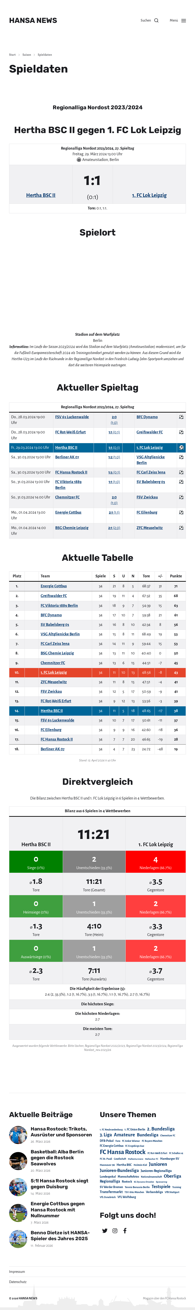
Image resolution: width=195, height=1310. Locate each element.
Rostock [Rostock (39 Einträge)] (127, 1181)
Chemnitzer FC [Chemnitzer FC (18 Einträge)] (167, 1135)
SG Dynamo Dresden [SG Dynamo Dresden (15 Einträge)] (144, 1182)
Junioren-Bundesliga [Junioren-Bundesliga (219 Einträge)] (119, 1170)
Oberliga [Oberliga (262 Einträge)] (172, 1176)
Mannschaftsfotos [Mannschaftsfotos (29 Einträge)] (128, 1176)
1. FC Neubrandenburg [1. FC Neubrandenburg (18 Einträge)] (111, 1129)
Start (12, 54)
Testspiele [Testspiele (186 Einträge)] (161, 1186)
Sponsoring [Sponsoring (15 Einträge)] (161, 1182)
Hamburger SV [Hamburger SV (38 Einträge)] (169, 1158)
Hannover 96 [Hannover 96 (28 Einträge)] (107, 1165)
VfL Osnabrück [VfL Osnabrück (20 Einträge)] (108, 1197)
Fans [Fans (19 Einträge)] (117, 1141)
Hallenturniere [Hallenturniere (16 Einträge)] (135, 1159)
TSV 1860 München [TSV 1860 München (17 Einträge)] (134, 1192)
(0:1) (114, 432)
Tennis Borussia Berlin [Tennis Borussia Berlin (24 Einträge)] (137, 1187)
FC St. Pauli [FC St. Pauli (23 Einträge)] (106, 1158)
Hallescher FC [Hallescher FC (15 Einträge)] (151, 1159)
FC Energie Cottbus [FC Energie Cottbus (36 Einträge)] (111, 1145)
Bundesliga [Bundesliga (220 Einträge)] (147, 1135)
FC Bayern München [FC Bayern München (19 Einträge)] (152, 1141)
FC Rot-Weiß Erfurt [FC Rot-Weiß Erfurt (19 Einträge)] (157, 1153)
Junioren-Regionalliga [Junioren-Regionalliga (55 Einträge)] (156, 1171)
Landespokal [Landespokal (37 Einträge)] (108, 1176)
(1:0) (114, 457)
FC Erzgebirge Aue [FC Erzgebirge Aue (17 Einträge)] (134, 1146)
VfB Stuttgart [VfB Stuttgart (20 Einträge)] (172, 1192)
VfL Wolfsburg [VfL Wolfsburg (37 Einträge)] (127, 1197)
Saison (26, 54)
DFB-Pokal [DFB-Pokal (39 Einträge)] (107, 1140)
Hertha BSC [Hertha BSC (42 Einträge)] (124, 1165)
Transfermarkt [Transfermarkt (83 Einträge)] (111, 1192)
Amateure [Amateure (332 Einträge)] (124, 1134)
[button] (149, 20)
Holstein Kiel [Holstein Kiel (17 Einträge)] (140, 1165)
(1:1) (114, 512)
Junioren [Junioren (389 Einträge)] (158, 1164)
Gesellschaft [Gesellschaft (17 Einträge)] (120, 1159)
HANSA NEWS (33, 20)
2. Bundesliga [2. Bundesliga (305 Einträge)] (161, 1128)
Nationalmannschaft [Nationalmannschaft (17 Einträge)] (151, 1177)
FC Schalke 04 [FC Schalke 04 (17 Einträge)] (176, 1153)
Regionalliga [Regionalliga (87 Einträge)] (110, 1181)
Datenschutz (18, 1282)
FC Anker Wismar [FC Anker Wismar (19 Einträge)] (131, 1141)
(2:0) (114, 528)
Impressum (17, 1272)
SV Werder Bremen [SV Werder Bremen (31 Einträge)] (111, 1187)
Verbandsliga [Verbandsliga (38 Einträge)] (154, 1192)
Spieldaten (45, 54)
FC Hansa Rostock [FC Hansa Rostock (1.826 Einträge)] (123, 1152)
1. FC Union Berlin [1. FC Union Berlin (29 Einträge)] (135, 1129)
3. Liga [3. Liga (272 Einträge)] (106, 1134)
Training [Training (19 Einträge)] (176, 1187)
